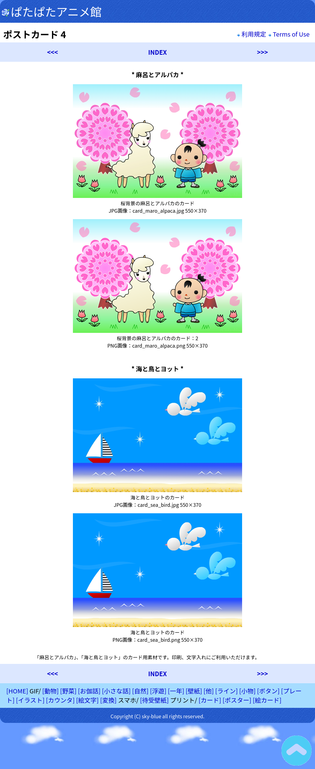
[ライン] (226, 690)
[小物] (247, 690)
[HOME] (17, 690)
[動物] (50, 690)
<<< (52, 52)
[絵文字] (87, 700)
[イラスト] (30, 700)
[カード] (209, 700)
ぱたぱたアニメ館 (52, 11)
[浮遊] (158, 690)
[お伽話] (89, 690)
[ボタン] (268, 690)
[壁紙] (193, 690)
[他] (208, 690)
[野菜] (68, 690)
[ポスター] (236, 700)
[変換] (108, 700)
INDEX (157, 52)
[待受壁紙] (154, 700)
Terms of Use (290, 34)
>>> (262, 52)
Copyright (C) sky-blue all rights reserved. (157, 716)
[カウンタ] (60, 700)
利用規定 (251, 34)
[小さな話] (116, 690)
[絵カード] (267, 700)
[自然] (140, 690)
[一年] (176, 690)
